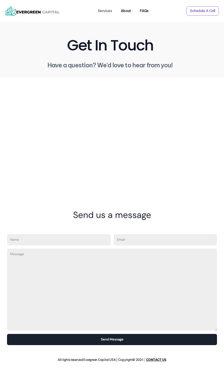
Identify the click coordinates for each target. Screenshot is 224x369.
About (126, 11)
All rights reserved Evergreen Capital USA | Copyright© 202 (100, 360)
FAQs (144, 11)
